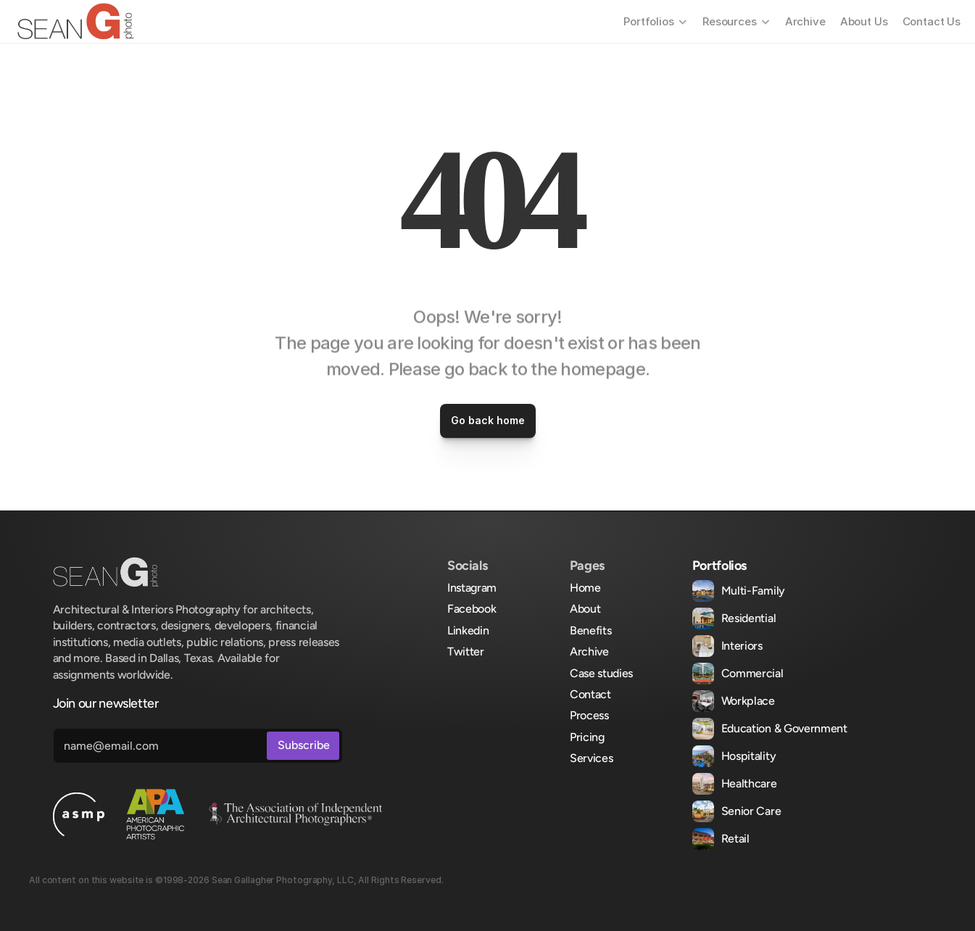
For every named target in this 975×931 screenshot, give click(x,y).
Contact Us (932, 21)
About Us (864, 21)
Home (585, 588)
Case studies (601, 673)
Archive (805, 21)
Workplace (748, 701)
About (585, 609)
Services (591, 758)
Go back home (488, 420)
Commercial (752, 673)
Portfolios (719, 566)
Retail (735, 838)
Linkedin (468, 630)
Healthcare (749, 783)
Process (589, 715)
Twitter (465, 651)
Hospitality (748, 756)
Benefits (590, 630)
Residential (748, 618)
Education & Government (784, 728)
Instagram (472, 588)
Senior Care (751, 811)
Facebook (471, 609)
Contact (590, 694)
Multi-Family (753, 590)
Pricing (587, 737)
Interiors (742, 646)
